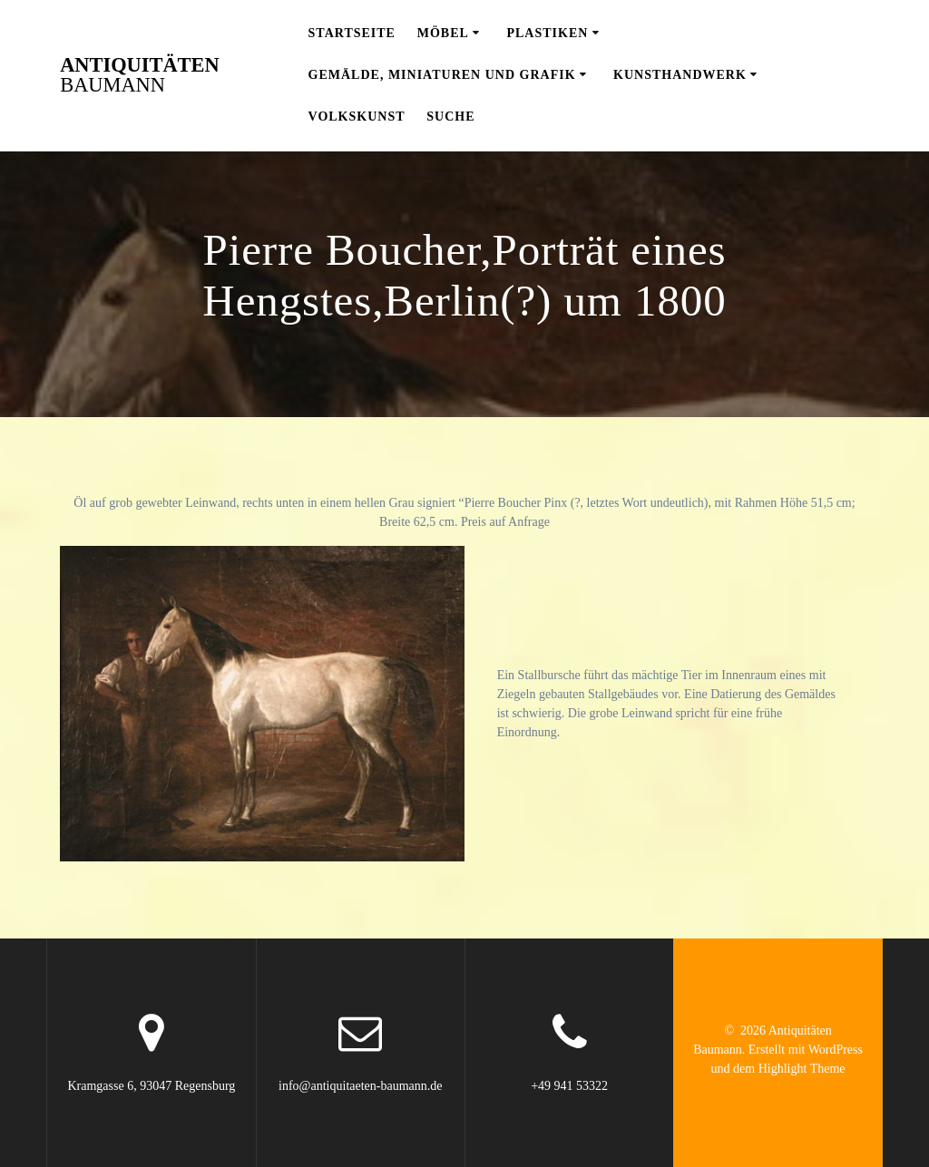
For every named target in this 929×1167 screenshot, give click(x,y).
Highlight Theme (802, 1068)
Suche (450, 116)
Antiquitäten (139, 75)
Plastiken (547, 33)
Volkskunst (357, 116)
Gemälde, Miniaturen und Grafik (442, 75)
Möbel (443, 33)
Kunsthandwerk (680, 75)
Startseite (352, 33)
